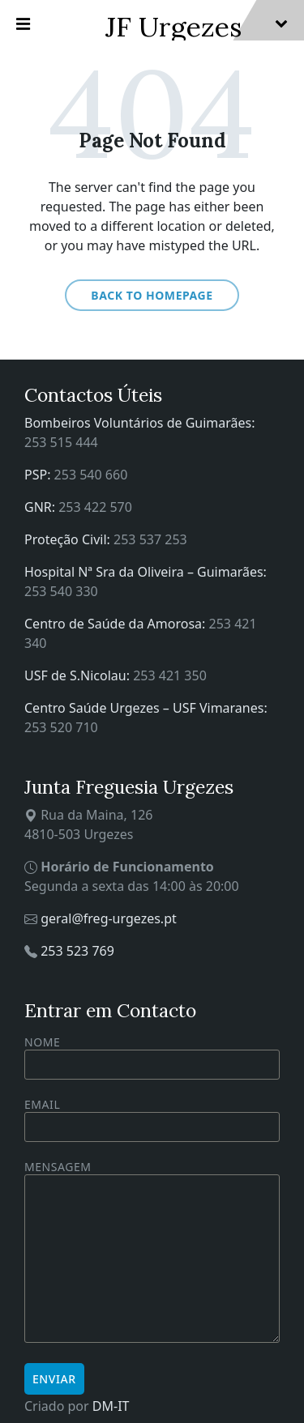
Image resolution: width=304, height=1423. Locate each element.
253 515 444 (61, 442)
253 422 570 (95, 507)
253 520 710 (61, 727)
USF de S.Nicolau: (78, 675)
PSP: (39, 475)
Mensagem (152, 1252)
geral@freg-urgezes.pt (109, 918)
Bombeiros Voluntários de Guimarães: (139, 423)
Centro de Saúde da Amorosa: (116, 624)
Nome (152, 1057)
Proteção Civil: (68, 539)
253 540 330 (61, 591)
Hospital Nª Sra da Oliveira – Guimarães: (145, 572)
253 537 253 (150, 539)
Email (152, 1116)
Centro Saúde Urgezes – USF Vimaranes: (146, 708)
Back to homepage (151, 295)
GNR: (41, 507)
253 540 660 (91, 475)
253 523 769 (77, 951)
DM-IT (111, 1406)
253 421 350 (170, 675)
